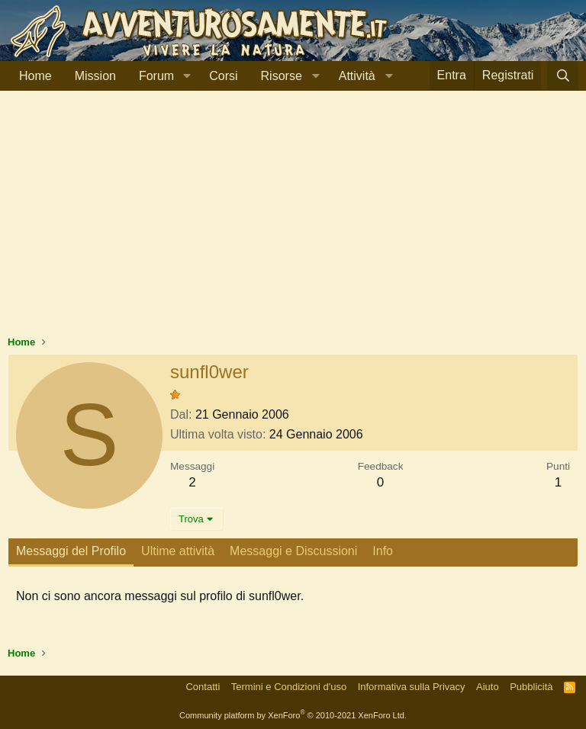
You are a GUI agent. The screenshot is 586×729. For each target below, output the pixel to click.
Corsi (223, 75)
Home (35, 75)
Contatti (202, 686)
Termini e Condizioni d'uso (288, 686)
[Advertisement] (293, 220)
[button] (186, 76)
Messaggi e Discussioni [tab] (293, 550)
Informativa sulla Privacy (411, 686)
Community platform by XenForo (293, 715)
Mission (95, 75)
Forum (156, 75)
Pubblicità (531, 686)
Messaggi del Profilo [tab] (71, 550)
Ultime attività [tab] (177, 550)
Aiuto (487, 686)
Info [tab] (382, 550)
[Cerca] (562, 76)
